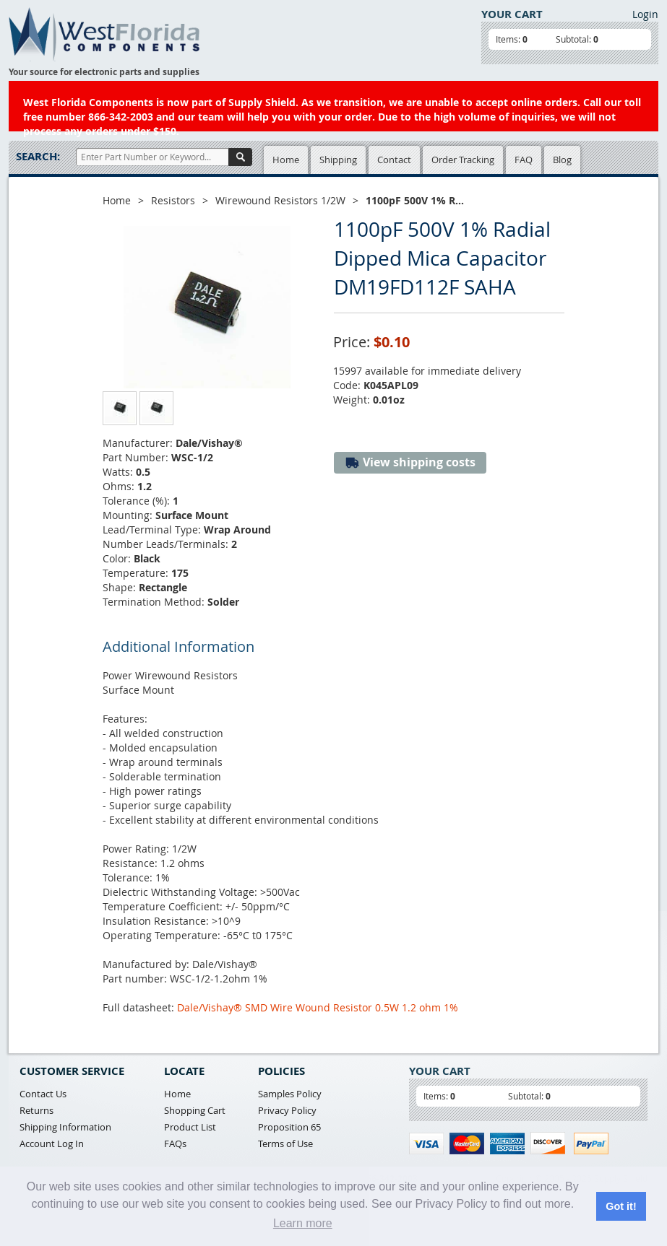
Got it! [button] (621, 1206)
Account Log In (52, 1143)
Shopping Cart (194, 1110)
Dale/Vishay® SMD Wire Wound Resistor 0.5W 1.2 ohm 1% (317, 1007)
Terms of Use (285, 1143)
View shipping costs (410, 462)
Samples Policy (290, 1093)
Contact (394, 159)
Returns (36, 1110)
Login (645, 14)
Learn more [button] (302, 1223)
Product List (190, 1126)
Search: (38, 156)
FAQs (175, 1143)
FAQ (524, 159)
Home (285, 159)
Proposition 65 (289, 1126)
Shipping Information (65, 1126)
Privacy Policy (287, 1110)
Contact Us (43, 1093)
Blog (562, 159)
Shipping (338, 159)
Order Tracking (462, 159)
